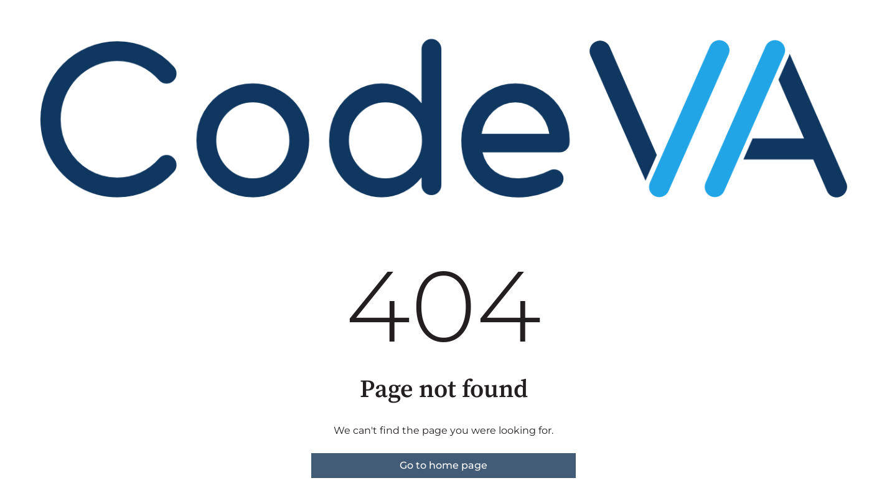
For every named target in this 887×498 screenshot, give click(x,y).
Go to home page (443, 465)
